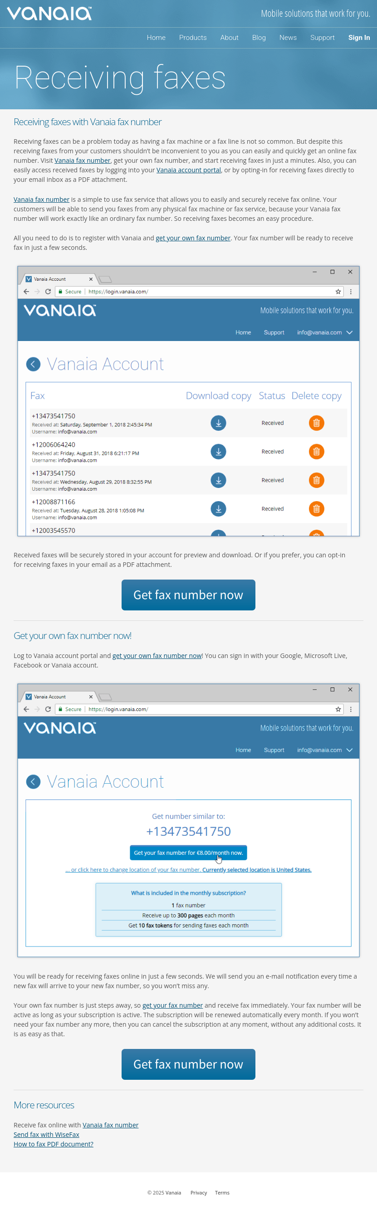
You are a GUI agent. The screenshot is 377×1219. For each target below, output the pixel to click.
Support (322, 38)
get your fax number (172, 1005)
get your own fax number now (157, 655)
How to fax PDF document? (53, 1144)
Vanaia (173, 1192)
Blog (259, 38)
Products (193, 38)
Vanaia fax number (82, 160)
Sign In (359, 38)
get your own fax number (193, 238)
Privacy (199, 1192)
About (229, 38)
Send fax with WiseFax (46, 1134)
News (288, 38)
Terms (222, 1192)
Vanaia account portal (189, 170)
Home (156, 38)
